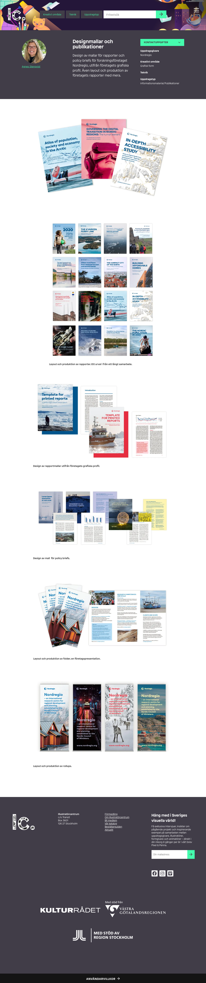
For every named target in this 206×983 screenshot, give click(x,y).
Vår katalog (111, 823)
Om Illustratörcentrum (117, 817)
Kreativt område (52, 14)
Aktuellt (109, 830)
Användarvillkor (100, 979)
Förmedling (111, 814)
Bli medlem (111, 820)
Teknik (72, 14)
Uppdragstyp (91, 14)
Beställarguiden (113, 826)
